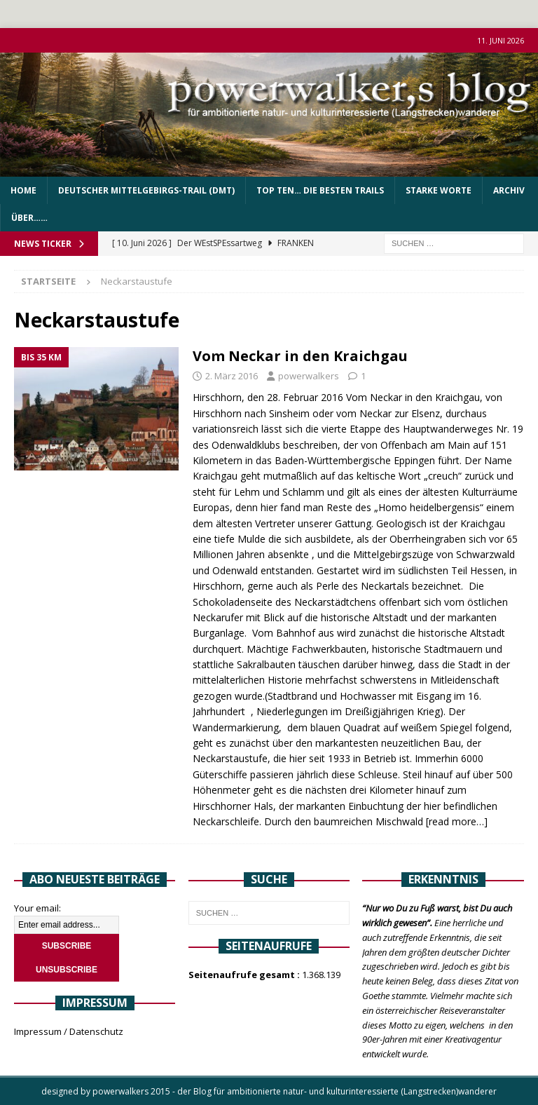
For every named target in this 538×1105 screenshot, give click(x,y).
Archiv (509, 190)
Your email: (37, 908)
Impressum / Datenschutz (68, 1031)
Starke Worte (438, 190)
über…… (29, 218)
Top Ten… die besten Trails (320, 190)
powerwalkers (308, 376)
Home (23, 190)
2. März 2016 (231, 376)
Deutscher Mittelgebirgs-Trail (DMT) (146, 190)
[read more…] (457, 821)
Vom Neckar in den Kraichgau (300, 355)
